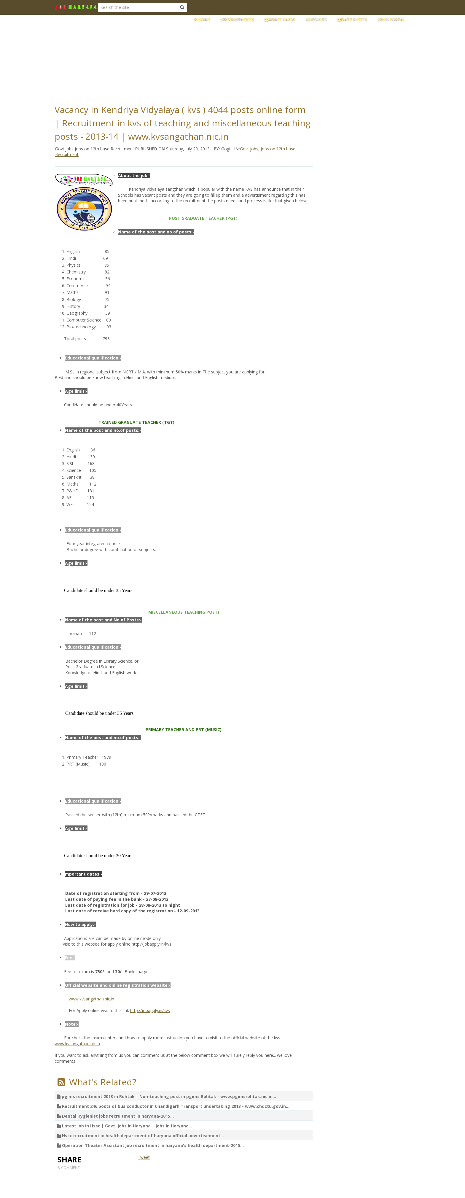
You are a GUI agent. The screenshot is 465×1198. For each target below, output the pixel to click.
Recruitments (237, 19)
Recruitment (67, 154)
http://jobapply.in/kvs (150, 1010)
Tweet (144, 1157)
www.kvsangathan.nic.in (91, 999)
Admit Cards (280, 19)
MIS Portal (391, 19)
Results (316, 19)
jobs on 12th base (278, 149)
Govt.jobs (249, 149)
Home (202, 19)
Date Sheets (352, 19)
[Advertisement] (198, 58)
